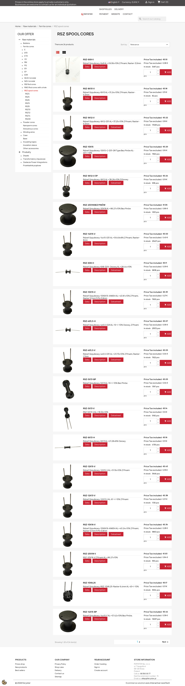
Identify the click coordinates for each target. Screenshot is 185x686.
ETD (26, 56)
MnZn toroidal (30, 78)
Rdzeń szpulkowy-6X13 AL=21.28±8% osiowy (104, 441)
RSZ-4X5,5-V (89, 350)
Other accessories (31, 148)
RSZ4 (27, 94)
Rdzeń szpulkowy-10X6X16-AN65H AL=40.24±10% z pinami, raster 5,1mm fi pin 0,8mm (111, 529)
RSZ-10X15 (88, 146)
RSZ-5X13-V (89, 408)
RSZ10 (27, 109)
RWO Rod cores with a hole (35, 87)
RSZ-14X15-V (89, 234)
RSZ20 (28, 119)
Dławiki (26, 156)
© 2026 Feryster (23, 683)
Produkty (26, 152)
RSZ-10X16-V (89, 524)
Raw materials (28, 39)
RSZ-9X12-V (89, 117)
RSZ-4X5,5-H (89, 321)
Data (87, 66)
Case (25, 135)
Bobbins (26, 43)
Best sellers (20, 670)
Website (115, 14)
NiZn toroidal (29, 81)
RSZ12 (27, 112)
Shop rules (105, 9)
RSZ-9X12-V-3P (90, 175)
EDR (26, 75)
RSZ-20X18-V (89, 553)
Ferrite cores (28, 46)
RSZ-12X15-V (89, 466)
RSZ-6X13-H (89, 437)
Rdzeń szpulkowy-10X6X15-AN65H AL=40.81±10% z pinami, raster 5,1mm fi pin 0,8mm (111, 297)
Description (99, 66)
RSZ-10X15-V (89, 292)
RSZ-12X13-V (89, 495)
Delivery (119, 9)
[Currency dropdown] (136, 2)
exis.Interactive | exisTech (158, 683)
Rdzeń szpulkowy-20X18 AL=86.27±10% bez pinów (107, 208)
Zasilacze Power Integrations (35, 162)
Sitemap (58, 676)
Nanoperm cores (30, 125)
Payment (104, 14)
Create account (101, 670)
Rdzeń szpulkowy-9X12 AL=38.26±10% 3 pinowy (105, 179)
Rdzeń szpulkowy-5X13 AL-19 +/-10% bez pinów (105, 383)
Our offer (26, 34)
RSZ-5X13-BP (89, 379)
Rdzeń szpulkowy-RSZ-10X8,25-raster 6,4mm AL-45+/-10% (111, 586)
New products (21, 667)
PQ (25, 65)
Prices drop (20, 664)
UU (25, 59)
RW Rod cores (30, 84)
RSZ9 (27, 103)
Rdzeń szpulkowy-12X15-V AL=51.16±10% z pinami (106, 470)
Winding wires (29, 132)
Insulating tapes (29, 142)
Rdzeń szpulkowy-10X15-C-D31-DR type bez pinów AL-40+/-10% (108, 151)
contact (128, 14)
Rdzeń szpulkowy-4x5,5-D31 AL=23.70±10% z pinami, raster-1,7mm (111, 355)
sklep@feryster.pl (148, 678)
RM (25, 62)
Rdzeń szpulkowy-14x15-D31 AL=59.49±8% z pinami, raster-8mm (111, 238)
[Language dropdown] (114, 2)
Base (25, 138)
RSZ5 (27, 97)
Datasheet (116, 127)
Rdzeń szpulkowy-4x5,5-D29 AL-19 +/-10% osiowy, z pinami (111, 325)
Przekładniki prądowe (32, 165)
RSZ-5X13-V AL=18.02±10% (95, 412)
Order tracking (100, 664)
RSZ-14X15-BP (90, 612)
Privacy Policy (60, 664)
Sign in (97, 667)
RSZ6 (27, 100)
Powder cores (29, 122)
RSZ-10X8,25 (89, 582)
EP (25, 72)
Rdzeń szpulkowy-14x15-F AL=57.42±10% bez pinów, (107, 615)
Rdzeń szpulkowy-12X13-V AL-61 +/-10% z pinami (105, 499)
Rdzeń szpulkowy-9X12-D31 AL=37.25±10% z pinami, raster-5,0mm (111, 122)
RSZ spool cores (31, 90)
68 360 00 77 (145, 673)
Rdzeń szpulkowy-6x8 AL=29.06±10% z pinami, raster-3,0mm (112, 63)
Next (165, 642)
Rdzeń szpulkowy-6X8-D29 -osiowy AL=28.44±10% (107, 266)
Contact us (59, 673)
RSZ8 (27, 106)
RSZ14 (27, 116)
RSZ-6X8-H (88, 263)
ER (25, 68)
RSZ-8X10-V (89, 88)
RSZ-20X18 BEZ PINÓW (94, 205)
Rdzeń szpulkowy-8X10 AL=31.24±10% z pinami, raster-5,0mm (109, 93)
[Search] (152, 18)
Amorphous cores (30, 129)
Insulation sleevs (30, 145)
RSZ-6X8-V (88, 59)
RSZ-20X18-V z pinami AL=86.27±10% (100, 557)
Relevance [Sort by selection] (149, 44)
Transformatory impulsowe (34, 159)
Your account (102, 659)
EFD (26, 53)
